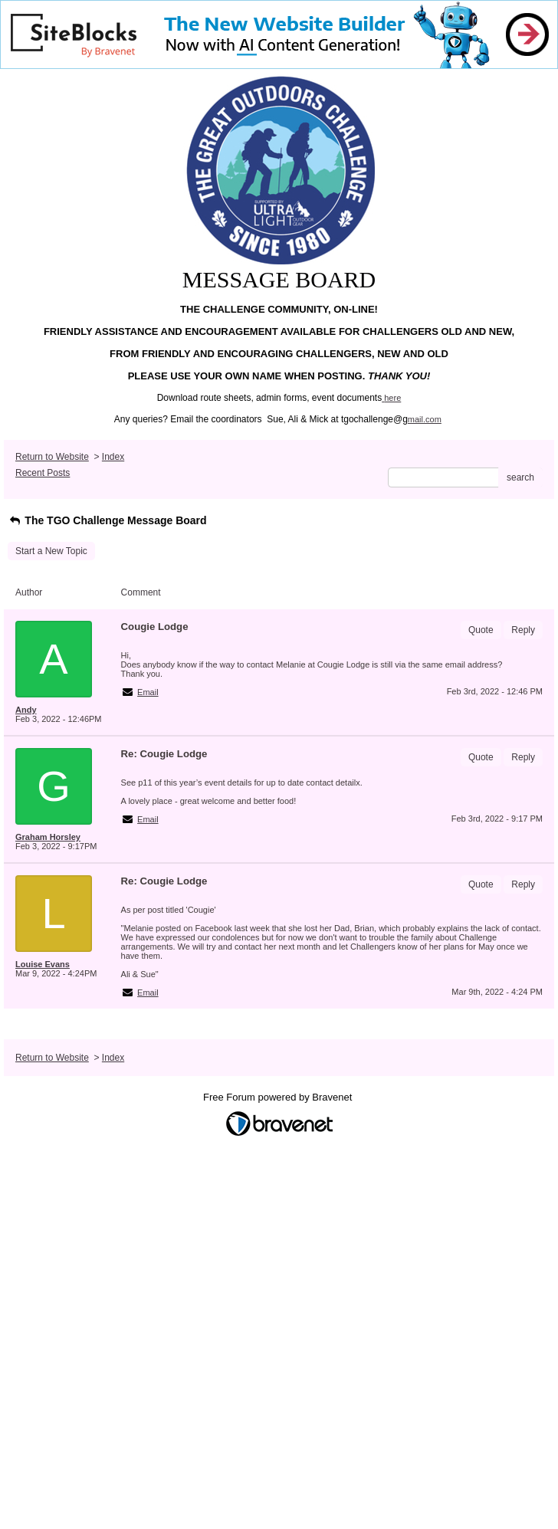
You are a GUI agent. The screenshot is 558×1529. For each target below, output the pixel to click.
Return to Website (52, 456)
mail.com (424, 419)
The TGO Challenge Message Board (107, 520)
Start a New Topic (51, 551)
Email (148, 692)
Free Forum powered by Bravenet (279, 1097)
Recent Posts (42, 473)
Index (113, 456)
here (392, 397)
